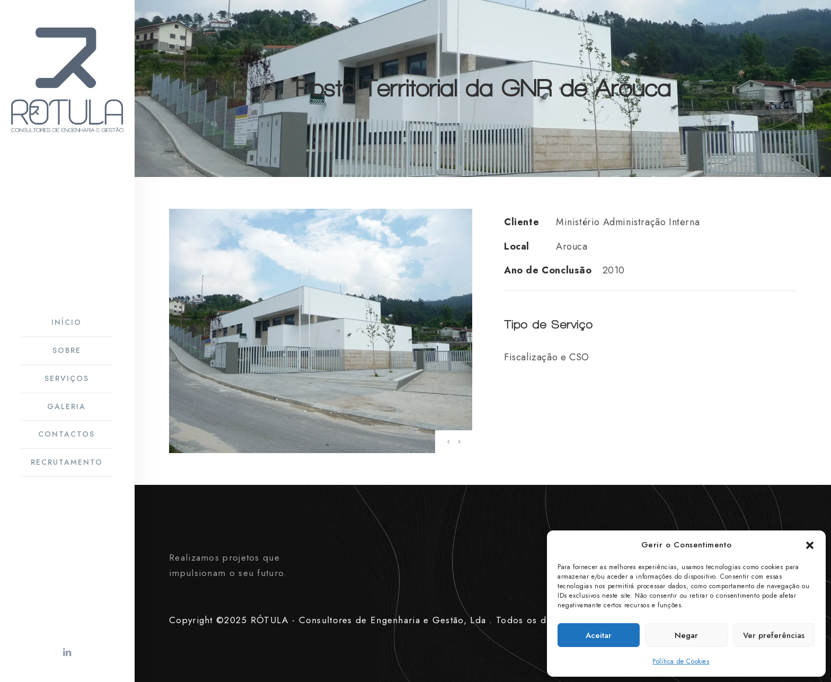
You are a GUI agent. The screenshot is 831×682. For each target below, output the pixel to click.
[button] (810, 545)
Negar (686, 635)
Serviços (67, 378)
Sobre (66, 350)
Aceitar (599, 635)
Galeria (66, 406)
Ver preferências (774, 635)
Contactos (66, 434)
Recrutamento (67, 462)
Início (66, 322)
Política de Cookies (680, 661)
